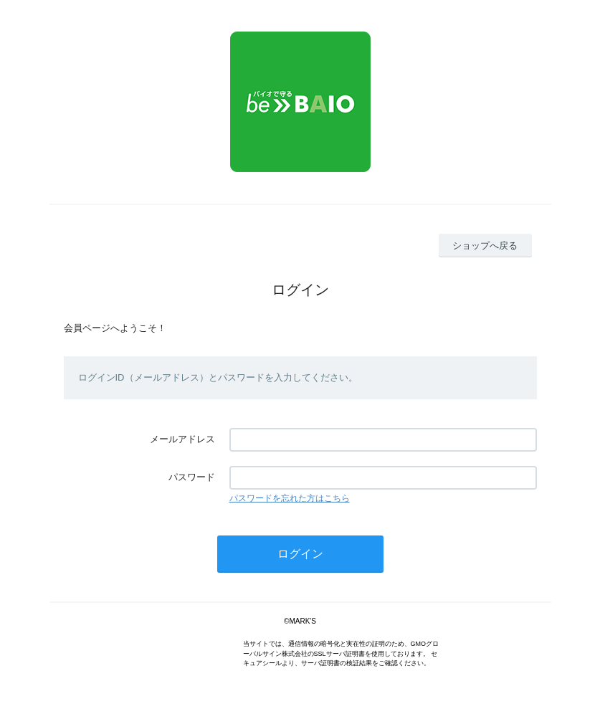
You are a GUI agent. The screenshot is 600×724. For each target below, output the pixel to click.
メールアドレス (182, 439)
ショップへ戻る (485, 245)
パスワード (191, 477)
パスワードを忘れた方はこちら (289, 498)
